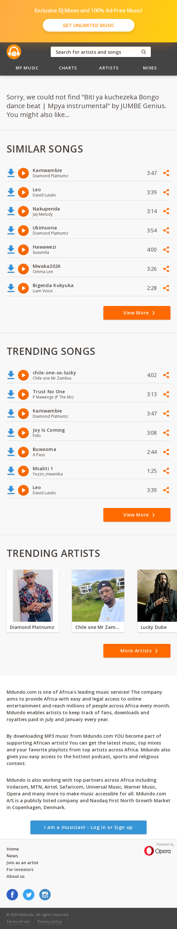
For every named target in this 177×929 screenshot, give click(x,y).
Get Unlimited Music (88, 25)
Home (13, 849)
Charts (68, 68)
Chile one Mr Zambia (98, 627)
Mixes (150, 68)
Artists (109, 68)
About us (16, 876)
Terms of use (18, 921)
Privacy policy (50, 921)
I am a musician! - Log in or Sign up (88, 827)
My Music (27, 68)
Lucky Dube (154, 627)
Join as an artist (22, 862)
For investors (20, 869)
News (12, 856)
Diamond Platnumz (32, 627)
